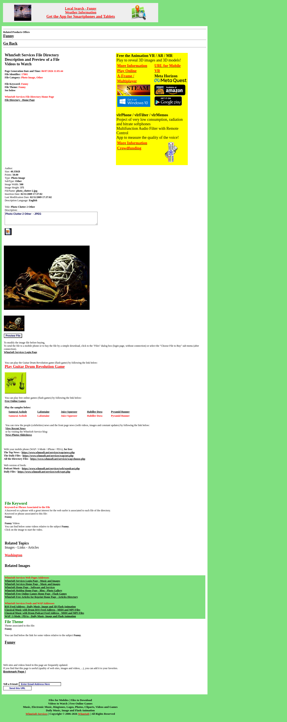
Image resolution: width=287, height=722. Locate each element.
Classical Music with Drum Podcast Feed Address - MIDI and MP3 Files (44, 613)
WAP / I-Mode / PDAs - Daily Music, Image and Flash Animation (40, 616)
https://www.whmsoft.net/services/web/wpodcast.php (51, 468)
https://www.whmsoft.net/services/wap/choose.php (57, 458)
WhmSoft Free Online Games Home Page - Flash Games (36, 593)
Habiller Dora (94, 411)
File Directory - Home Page (20, 99)
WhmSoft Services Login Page (20, 352)
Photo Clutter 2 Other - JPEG (51, 218)
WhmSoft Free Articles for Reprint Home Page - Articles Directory (41, 596)
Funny (10, 642)
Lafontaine (43, 411)
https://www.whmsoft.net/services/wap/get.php (48, 455)
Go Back (10, 43)
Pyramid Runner (120, 411)
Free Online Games (15, 401)
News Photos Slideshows (18, 434)
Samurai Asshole (18, 411)
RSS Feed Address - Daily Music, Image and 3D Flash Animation (40, 606)
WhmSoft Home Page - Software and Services (30, 587)
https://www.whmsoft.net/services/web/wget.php (44, 471)
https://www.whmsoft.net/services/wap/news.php (48, 452)
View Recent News (15, 428)
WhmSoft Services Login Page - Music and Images (32, 580)
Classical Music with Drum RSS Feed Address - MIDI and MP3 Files (42, 609)
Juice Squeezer (69, 411)
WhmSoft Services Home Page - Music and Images (32, 584)
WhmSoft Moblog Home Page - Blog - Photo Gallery (33, 590)
